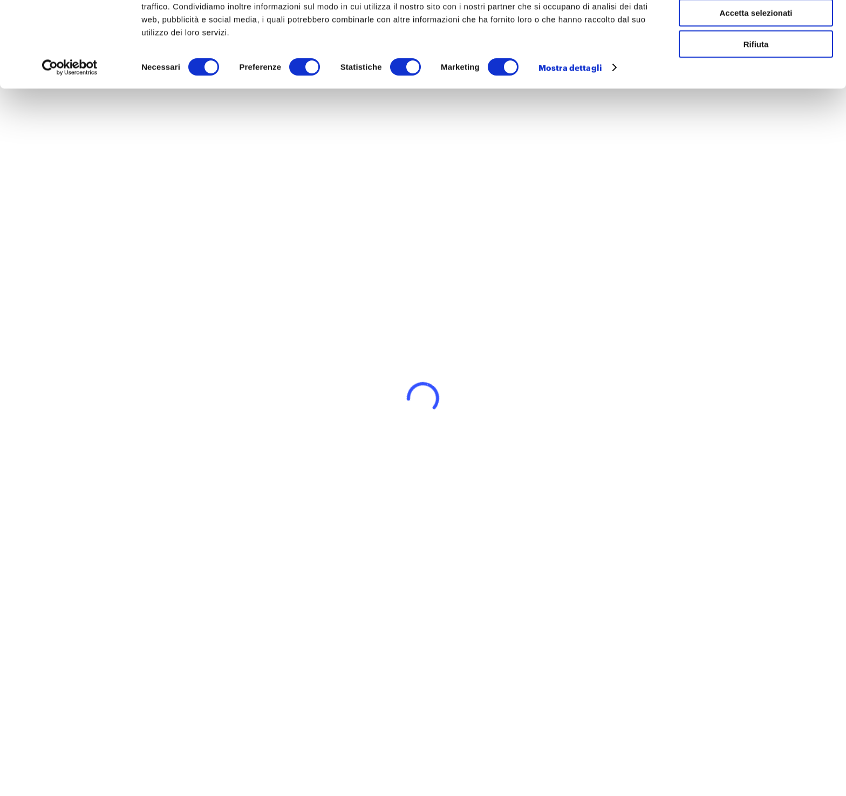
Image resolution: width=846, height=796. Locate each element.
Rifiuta (756, 89)
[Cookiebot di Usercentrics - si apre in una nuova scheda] (70, 113)
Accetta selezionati (755, 58)
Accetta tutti (756, 26)
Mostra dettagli (570, 113)
